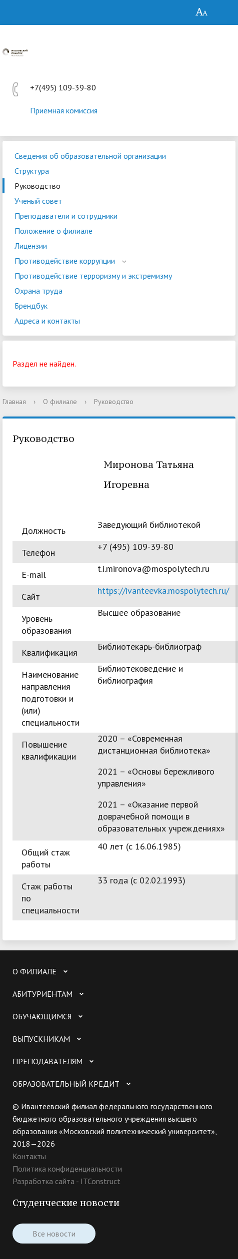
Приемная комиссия (64, 110)
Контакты (29, 1156)
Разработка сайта (43, 1181)
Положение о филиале (53, 231)
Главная (14, 401)
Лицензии (30, 246)
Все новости (54, 1234)
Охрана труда (38, 291)
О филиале (60, 401)
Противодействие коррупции (64, 261)
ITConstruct (100, 1181)
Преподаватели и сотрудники (66, 216)
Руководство (37, 186)
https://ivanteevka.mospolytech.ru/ (163, 590)
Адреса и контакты (47, 321)
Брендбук (31, 306)
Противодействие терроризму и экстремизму (93, 276)
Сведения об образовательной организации (90, 156)
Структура (31, 171)
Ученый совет (38, 201)
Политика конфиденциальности (67, 1169)
